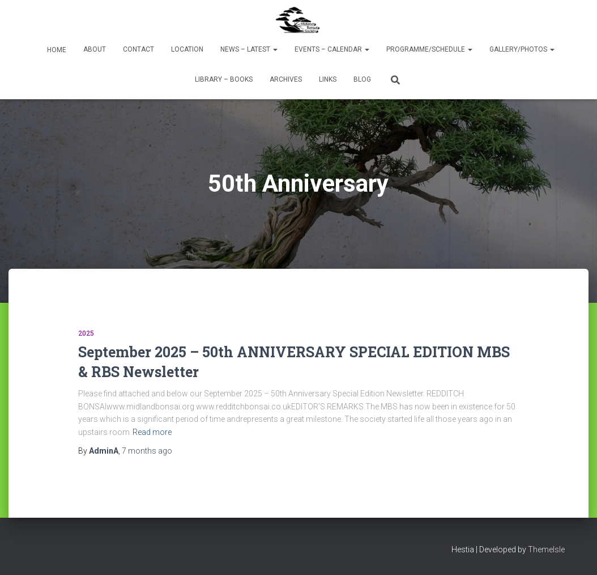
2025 (86, 333)
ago (147, 450)
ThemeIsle (546, 549)
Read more (152, 432)
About (94, 49)
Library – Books (224, 79)
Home (55, 50)
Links (327, 79)
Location (187, 49)
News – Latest (249, 49)
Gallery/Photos (522, 49)
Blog (362, 79)
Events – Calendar (332, 49)
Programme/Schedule (429, 49)
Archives (286, 79)
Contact (138, 49)
